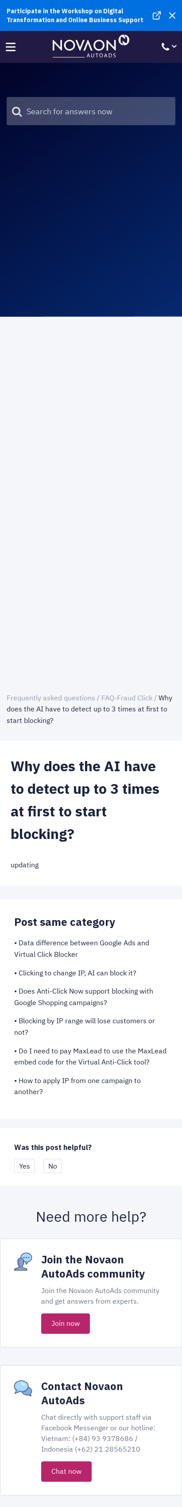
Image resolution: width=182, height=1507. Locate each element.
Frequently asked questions (51, 697)
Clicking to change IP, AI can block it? (77, 972)
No (52, 1165)
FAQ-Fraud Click (126, 697)
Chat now (66, 1471)
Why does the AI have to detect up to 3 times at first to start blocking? (89, 709)
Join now (65, 1323)
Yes (24, 1165)
